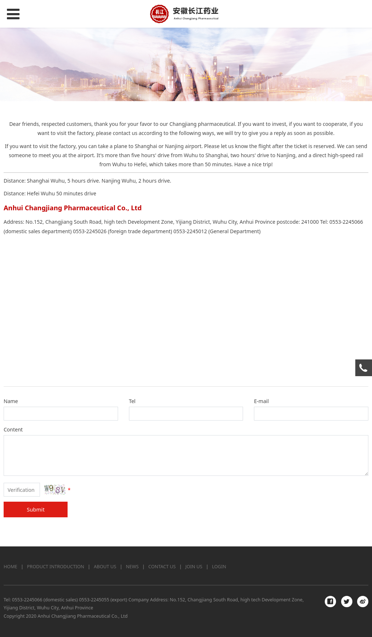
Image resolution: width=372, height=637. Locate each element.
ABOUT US (105, 567)
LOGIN (219, 567)
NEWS (132, 567)
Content (13, 429)
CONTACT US (161, 567)
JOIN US (193, 567)
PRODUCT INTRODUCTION (55, 567)
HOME (10, 567)
